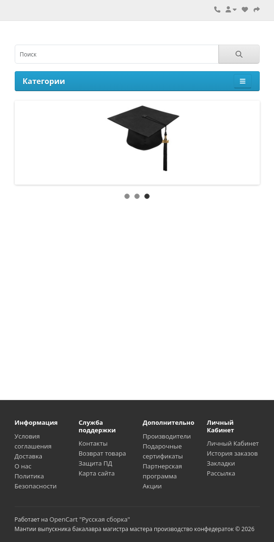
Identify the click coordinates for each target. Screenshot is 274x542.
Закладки (221, 463)
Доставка (29, 456)
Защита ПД (96, 463)
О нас (23, 466)
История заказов (232, 453)
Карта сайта (97, 473)
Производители (167, 436)
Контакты (93, 443)
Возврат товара (102, 453)
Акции (152, 486)
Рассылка (221, 473)
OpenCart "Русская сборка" (89, 519)
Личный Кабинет (233, 443)
